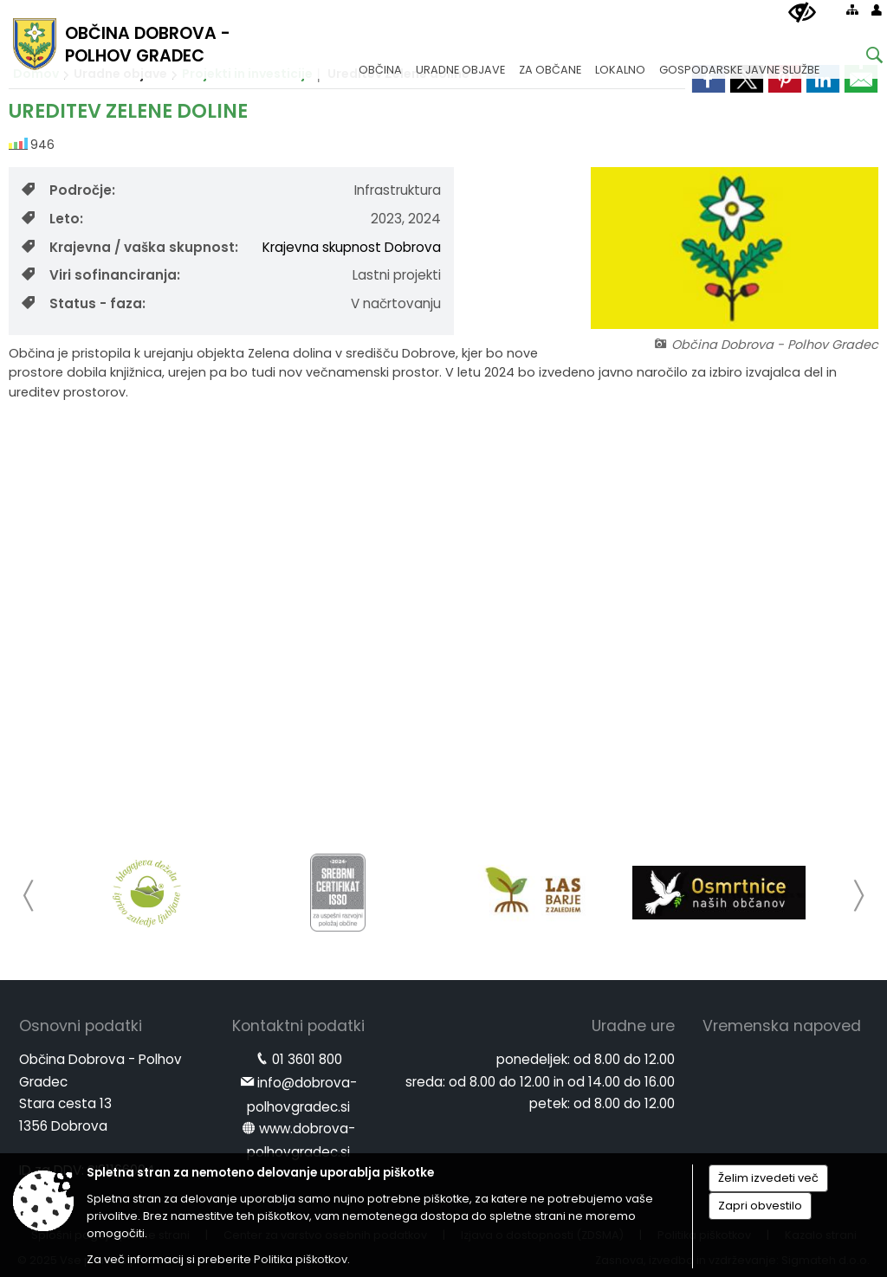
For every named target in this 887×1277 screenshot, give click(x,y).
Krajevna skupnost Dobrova (351, 247)
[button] (29, 896)
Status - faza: (84, 303)
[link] (861, 79)
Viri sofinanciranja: (101, 275)
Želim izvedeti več (768, 1178)
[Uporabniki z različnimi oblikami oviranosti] (802, 13)
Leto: (52, 219)
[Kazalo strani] (852, 9)
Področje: (68, 190)
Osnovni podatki (80, 1026)
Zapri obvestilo (760, 1205)
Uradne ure (633, 1026)
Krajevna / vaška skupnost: (130, 247)
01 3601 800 (307, 1059)
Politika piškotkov (300, 1259)
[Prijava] (877, 9)
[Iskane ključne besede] (861, 57)
